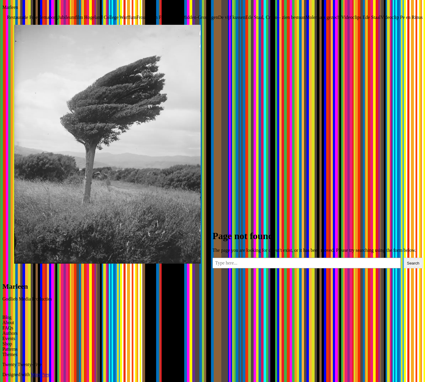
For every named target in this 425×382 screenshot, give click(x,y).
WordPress (41, 374)
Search (413, 263)
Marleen (10, 7)
